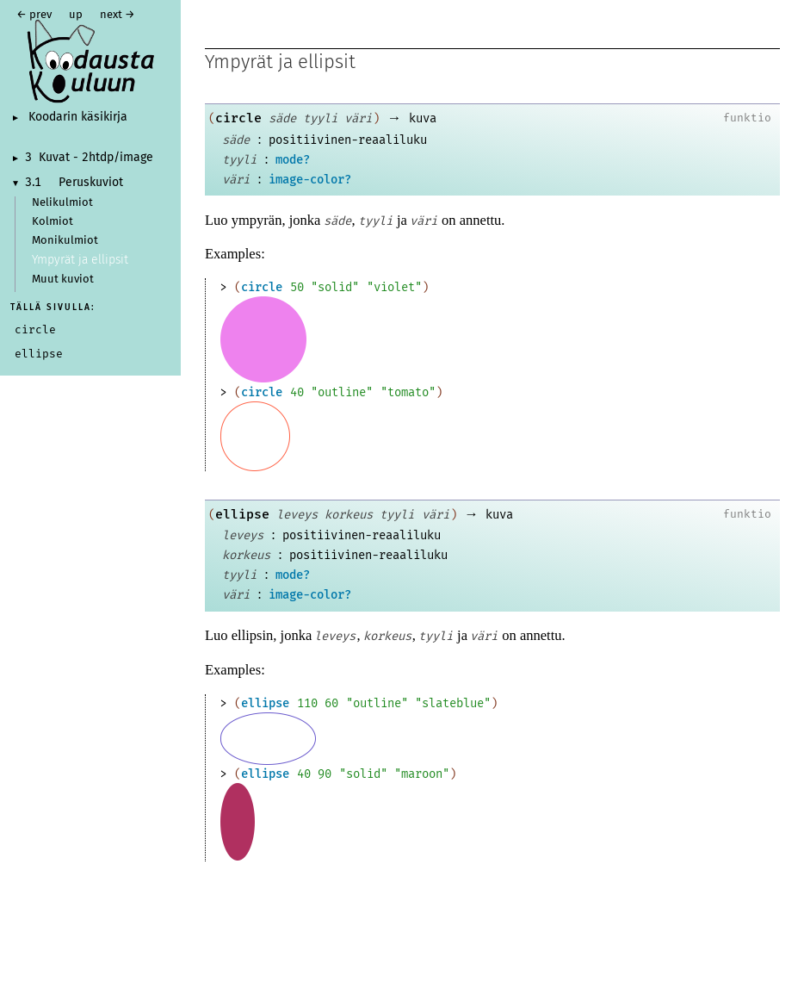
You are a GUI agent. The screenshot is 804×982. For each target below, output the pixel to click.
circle (238, 118)
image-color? (310, 179)
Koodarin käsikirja (77, 117)
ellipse (242, 514)
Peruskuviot (91, 183)
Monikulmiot (65, 240)
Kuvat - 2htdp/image (96, 158)
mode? (292, 159)
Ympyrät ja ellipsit (80, 260)
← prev (34, 15)
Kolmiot (52, 221)
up (76, 15)
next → (117, 15)
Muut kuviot (63, 279)
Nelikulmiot (62, 202)
